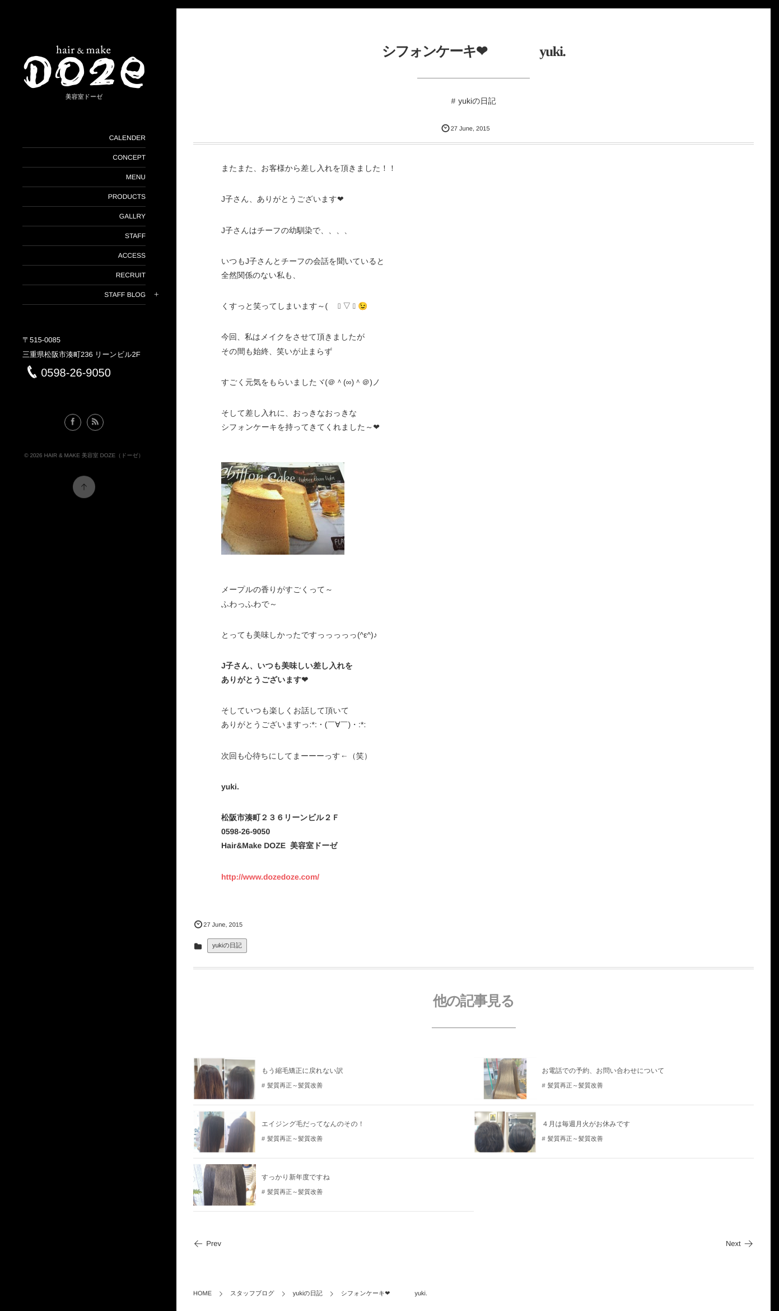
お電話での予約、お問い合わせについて (603, 1074)
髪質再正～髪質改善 (295, 1089)
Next (740, 1243)
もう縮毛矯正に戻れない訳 (302, 1074)
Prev (207, 1243)
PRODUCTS (127, 197)
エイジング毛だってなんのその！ (313, 1128)
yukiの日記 (477, 100)
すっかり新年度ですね (296, 1181)
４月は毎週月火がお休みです (586, 1128)
